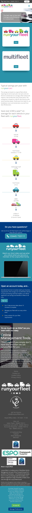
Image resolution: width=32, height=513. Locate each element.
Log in (26, 1)
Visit (16, 42)
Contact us (16, 373)
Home (16, 371)
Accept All (16, 505)
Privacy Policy (16, 377)
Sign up (4, 301)
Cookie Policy (16, 375)
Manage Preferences (16, 509)
